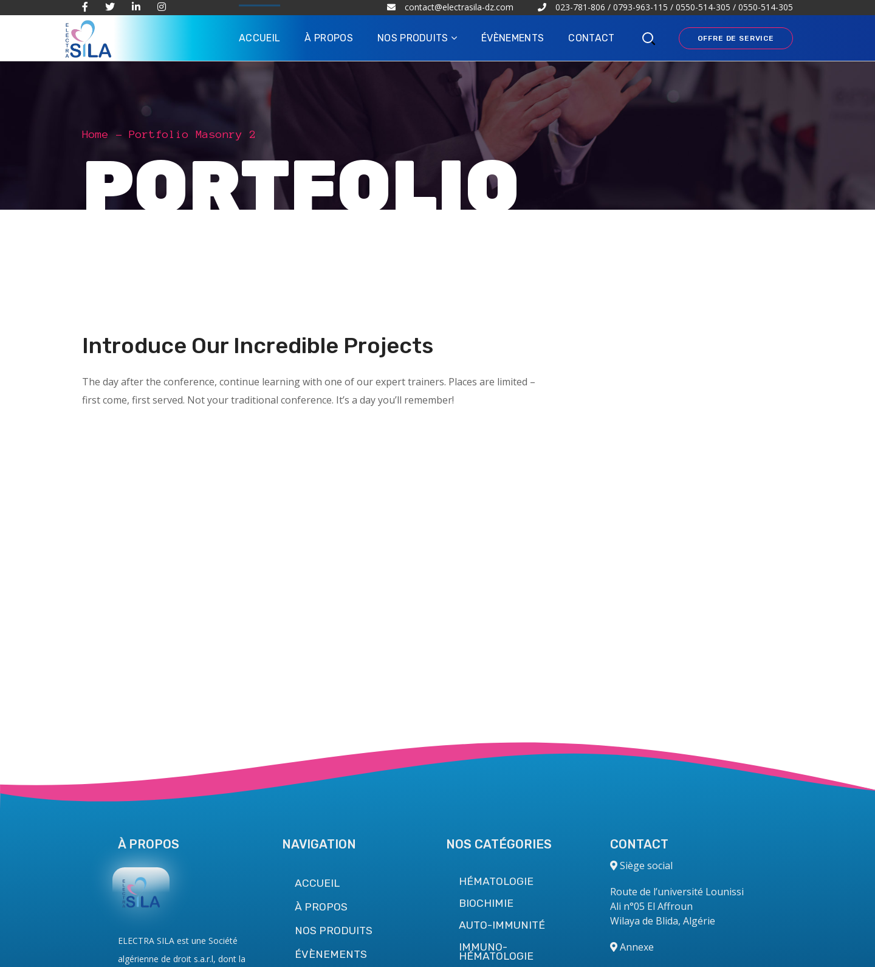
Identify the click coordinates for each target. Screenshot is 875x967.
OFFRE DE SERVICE (736, 38)
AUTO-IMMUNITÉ (502, 925)
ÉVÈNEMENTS (331, 954)
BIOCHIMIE (486, 903)
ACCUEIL (317, 883)
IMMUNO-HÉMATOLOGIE (496, 952)
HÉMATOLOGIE (496, 881)
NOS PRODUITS (333, 930)
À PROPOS (321, 907)
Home (95, 134)
